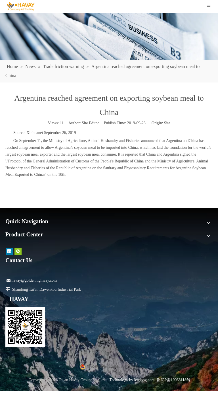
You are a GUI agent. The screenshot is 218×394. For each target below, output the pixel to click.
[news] (109, 36)
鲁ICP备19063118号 (173, 380)
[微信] (18, 251)
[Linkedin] (9, 251)
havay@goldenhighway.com (32, 280)
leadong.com (144, 380)
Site (167, 123)
